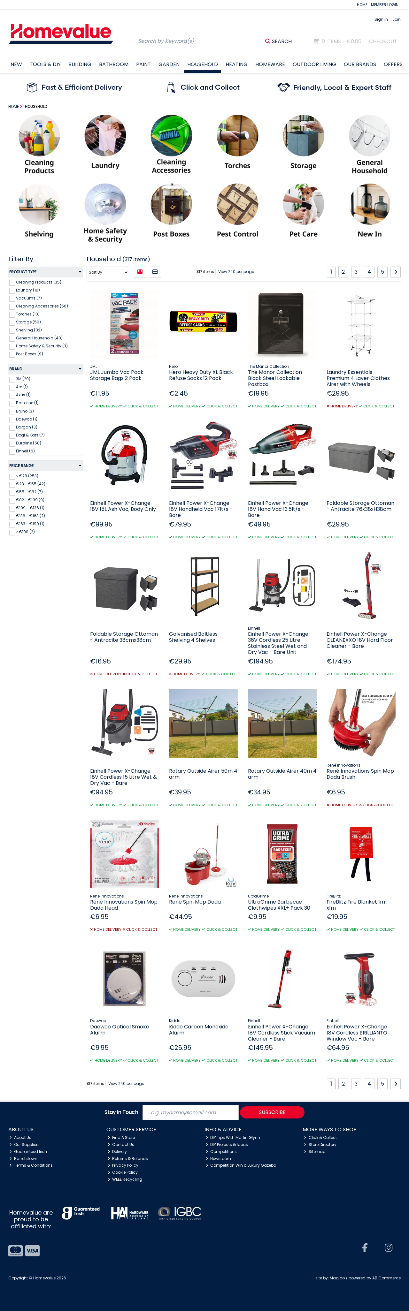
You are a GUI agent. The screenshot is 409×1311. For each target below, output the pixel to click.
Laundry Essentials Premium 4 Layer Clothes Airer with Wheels (358, 378)
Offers (393, 64)
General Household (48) (39, 338)
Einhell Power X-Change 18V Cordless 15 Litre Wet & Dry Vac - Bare (123, 777)
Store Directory (320, 1144)
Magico (337, 1278)
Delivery (117, 1151)
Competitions (221, 1151)
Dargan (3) (26, 427)
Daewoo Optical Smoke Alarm (119, 1029)
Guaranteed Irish (28, 1151)
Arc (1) (22, 387)
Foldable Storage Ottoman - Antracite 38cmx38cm (124, 637)
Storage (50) (28, 322)
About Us (20, 1137)
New (16, 64)
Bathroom (113, 64)
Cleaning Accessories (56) (42, 306)
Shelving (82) (29, 330)
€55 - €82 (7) (29, 492)
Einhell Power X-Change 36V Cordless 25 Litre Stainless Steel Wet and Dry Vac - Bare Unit (278, 643)
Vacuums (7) (29, 298)
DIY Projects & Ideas (227, 1144)
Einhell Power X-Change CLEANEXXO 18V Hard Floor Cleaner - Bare (360, 640)
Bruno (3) (25, 410)
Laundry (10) (28, 290)
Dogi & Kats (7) (30, 435)
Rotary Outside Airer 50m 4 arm (203, 774)
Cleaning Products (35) (38, 282)
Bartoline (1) (27, 402)
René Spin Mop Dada (195, 902)
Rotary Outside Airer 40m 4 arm (282, 774)
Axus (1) (23, 395)
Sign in (381, 19)
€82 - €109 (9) (30, 500)
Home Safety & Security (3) (42, 346)
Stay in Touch (121, 1112)
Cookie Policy (123, 1172)
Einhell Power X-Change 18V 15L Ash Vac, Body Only (123, 506)
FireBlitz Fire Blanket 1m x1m (356, 905)
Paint (143, 64)
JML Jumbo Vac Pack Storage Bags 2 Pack (116, 375)
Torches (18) (28, 314)
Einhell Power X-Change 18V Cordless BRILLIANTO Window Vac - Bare (357, 1032)
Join (396, 19)
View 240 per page (236, 271)
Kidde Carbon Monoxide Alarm (198, 1029)
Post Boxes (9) (29, 354)
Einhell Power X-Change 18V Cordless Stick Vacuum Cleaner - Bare (281, 1032)
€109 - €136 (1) (30, 508)
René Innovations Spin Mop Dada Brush (360, 774)
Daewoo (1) (26, 418)
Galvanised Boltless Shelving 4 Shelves (193, 637)
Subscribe (272, 1112)
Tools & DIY (45, 64)
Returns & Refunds (128, 1158)
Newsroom (218, 1158)
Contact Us (121, 1144)
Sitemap (314, 1151)
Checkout (383, 41)
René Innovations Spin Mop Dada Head (124, 905)
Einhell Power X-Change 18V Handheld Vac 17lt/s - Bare (201, 509)
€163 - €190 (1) (30, 524)
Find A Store (121, 1137)
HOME (362, 4)
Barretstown (23, 1158)
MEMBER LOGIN (384, 4)
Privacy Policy (123, 1165)
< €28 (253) (27, 476)
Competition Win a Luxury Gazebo (241, 1165)
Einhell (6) (25, 451)
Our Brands (360, 64)
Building (79, 64)
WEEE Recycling (125, 1179)
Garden (169, 64)
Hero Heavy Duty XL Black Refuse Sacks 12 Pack (201, 375)
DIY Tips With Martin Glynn (233, 1137)
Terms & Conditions (31, 1165)
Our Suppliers (24, 1144)
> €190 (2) (25, 531)
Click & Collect (320, 1137)
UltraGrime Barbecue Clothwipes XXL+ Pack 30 (279, 905)
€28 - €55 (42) (30, 484)
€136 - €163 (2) (30, 516)
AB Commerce (386, 1278)
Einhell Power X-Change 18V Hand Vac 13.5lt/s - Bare (278, 509)
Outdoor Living (314, 64)
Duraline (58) (28, 443)
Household (202, 64)
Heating (237, 64)
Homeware (270, 64)
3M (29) (23, 379)
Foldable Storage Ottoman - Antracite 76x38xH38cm (360, 506)
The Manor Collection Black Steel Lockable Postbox (275, 378)
